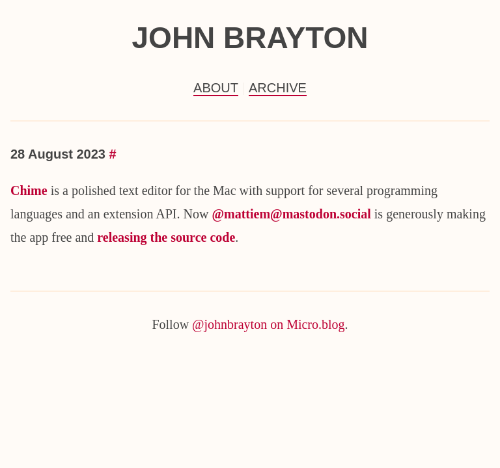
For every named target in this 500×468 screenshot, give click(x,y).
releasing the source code (166, 237)
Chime (29, 190)
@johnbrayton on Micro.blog (268, 324)
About (215, 88)
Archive (278, 88)
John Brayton (250, 38)
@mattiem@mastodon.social (291, 214)
